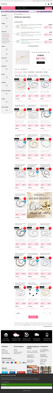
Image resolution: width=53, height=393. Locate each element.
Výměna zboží (5, 350)
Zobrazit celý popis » (48, 325)
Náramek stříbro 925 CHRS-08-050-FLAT (32, 105)
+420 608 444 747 (37, 0)
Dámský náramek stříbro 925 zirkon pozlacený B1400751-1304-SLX (20, 254)
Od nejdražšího (31, 72)
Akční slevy (48, 8)
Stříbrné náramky (6, 36)
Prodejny (19, 8)
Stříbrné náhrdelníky (6, 41)
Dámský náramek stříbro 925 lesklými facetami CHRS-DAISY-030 (20, 165)
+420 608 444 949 (31, 356)
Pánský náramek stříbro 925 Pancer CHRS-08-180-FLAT (20, 195)
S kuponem (46, 26)
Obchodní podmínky (18, 351)
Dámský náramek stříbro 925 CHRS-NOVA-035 (45, 253)
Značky (5, 0)
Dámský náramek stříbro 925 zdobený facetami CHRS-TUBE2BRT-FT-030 (20, 283)
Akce (2, 0)
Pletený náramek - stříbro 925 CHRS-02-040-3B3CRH (31, 24)
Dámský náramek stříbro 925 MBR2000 (20, 135)
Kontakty (22, 0)
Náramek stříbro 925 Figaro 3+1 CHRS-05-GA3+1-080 (32, 224)
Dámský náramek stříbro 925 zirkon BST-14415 (45, 224)
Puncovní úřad (5, 351)
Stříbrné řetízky (5, 38)
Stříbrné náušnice (5, 33)
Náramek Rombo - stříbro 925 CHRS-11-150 (20, 224)
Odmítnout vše (26, 390)
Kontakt (15, 350)
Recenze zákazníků (6, 352)
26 (49, 69)
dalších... (33, 316)
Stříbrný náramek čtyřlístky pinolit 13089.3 (32, 283)
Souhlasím (3, 384)
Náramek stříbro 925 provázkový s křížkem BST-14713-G (45, 135)
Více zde (41, 62)
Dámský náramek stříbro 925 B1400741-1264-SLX (20, 105)
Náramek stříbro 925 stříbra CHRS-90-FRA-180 (30, 39)
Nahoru (17, 312)
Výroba (12, 0)
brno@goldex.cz (43, 353)
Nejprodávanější (18, 72)
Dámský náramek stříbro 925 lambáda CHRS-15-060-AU (33, 135)
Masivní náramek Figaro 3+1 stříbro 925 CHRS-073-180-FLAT (33, 254)
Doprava (8, 0)
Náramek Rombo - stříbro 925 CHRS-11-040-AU (45, 283)
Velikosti (24, 8)
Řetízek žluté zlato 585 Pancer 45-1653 (41, 52)
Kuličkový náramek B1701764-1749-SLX (44, 105)
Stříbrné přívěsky (5, 35)
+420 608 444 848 (44, 356)
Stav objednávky (17, 0)
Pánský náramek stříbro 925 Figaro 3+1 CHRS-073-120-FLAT (33, 76)
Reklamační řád (17, 352)
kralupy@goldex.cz (31, 354)
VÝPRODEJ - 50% (5, 42)
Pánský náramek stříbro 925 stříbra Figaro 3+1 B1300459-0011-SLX (32, 165)
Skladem (46, 72)
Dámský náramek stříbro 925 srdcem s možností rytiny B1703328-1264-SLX (45, 165)
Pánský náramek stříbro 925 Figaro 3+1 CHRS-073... (31, 32)
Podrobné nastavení (6, 387)
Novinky (25, 72)
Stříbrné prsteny (5, 39)
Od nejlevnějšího (39, 72)
